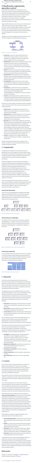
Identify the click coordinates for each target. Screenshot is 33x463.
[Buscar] (29, 2)
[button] (2, 2)
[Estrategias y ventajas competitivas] (11, 460)
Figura (24, 38)
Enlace (18, 456)
